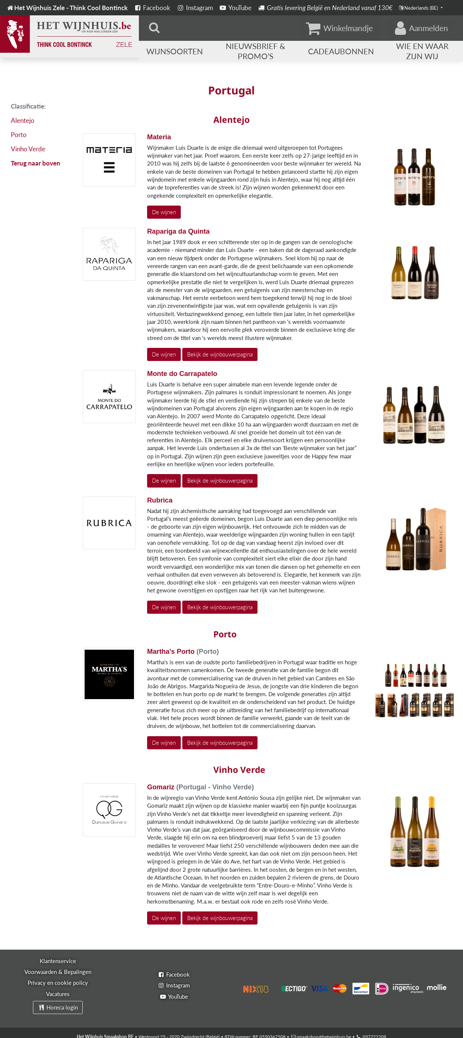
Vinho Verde (28, 149)
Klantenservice (58, 960)
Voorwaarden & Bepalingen (57, 971)
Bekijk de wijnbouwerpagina (220, 354)
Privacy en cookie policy (58, 982)
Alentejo (22, 120)
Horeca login (58, 1007)
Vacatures (58, 993)
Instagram (194, 8)
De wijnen (164, 212)
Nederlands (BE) (419, 8)
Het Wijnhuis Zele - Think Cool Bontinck (67, 8)
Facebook (152, 8)
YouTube (235, 8)
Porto (19, 135)
